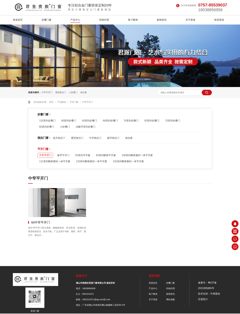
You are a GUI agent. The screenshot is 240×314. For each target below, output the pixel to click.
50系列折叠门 (151, 120)
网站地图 (170, 299)
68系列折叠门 (110, 120)
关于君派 (190, 20)
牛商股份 (215, 293)
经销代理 (104, 20)
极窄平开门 (63, 155)
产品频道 (61, 102)
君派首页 (18, 20)
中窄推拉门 (95, 138)
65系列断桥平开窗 (106, 155)
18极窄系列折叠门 (86, 126)
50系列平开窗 (82, 155)
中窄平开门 (47, 92)
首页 (51, 102)
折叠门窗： (44, 114)
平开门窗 (74, 102)
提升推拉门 (59, 138)
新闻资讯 (162, 20)
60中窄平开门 (40, 222)
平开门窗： (44, 149)
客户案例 (133, 20)
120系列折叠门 (47, 120)
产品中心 (75, 20)
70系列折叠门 (172, 120)
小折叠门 (73, 92)
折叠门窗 (46, 20)
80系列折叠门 (68, 120)
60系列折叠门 (46, 126)
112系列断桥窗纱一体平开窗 (54, 161)
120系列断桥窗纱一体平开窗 (91, 161)
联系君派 (219, 20)
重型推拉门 (60, 92)
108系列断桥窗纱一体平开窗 (137, 155)
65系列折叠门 (89, 120)
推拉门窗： (44, 137)
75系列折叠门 (131, 120)
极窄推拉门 (113, 138)
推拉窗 (83, 92)
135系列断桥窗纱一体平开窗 (128, 161)
